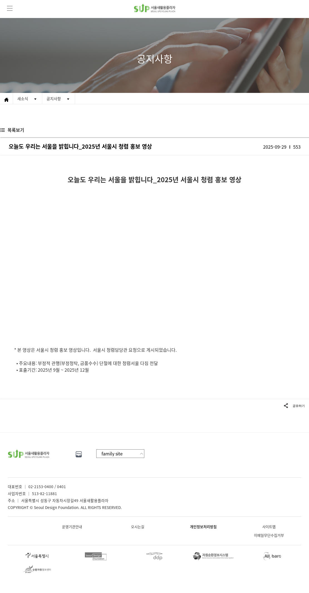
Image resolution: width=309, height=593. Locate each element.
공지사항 (53, 98)
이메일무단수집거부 (269, 535)
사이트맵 (269, 526)
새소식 (22, 98)
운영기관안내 (72, 526)
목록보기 (16, 129)
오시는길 (137, 526)
